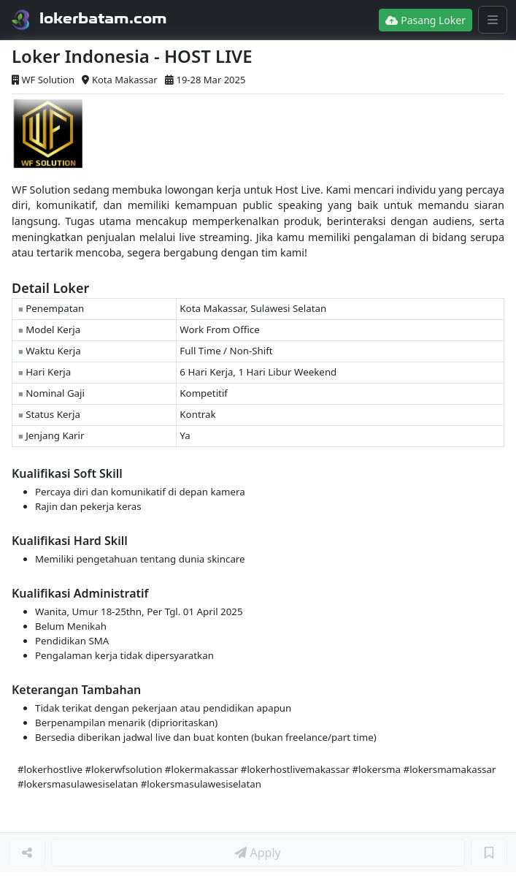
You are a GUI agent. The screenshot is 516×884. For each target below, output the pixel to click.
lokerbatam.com (103, 18)
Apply (257, 853)
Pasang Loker (425, 20)
